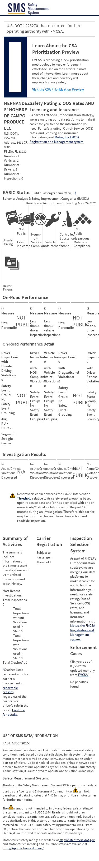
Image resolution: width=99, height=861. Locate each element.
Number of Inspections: (12, 176)
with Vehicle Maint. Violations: (52, 375)
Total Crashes (13, 662)
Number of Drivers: (11, 167)
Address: (10, 142)
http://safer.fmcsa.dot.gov (77, 840)
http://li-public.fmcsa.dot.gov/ (23, 848)
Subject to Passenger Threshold (43, 557)
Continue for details (14, 712)
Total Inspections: (15, 600)
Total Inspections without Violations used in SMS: (21, 619)
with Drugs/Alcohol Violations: (68, 372)
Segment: (8, 434)
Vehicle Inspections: (53, 355)
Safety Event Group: (6, 390)
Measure (6, 313)
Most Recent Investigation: (12, 593)
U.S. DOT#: (11, 133)
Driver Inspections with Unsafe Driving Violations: (9, 364)
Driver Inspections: (39, 355)
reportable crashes (10, 689)
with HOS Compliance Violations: (39, 375)
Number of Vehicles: (11, 158)
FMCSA (83, 674)
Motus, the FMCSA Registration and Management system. (57, 139)
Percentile (6, 328)
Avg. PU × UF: (4, 423)
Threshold (24, 498)
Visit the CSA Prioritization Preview (58, 89)
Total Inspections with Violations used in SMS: (21, 646)
